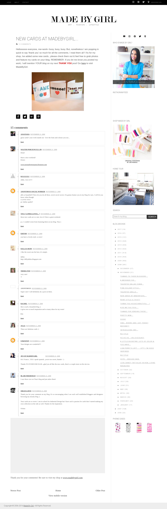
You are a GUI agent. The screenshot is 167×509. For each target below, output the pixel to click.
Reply (22, 142)
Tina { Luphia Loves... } (30, 214)
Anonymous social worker (33, 191)
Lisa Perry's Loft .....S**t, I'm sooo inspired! (137, 349)
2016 (119, 233)
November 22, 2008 (52, 356)
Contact (25, 2)
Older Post (100, 490)
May (122, 389)
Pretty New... (126, 315)
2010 (119, 257)
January (124, 405)
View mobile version (58, 495)
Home (9, 2)
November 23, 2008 (43, 376)
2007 (119, 409)
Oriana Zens (26, 391)
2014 (119, 241)
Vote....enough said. (130, 359)
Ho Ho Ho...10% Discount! (132, 338)
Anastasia (25, 134)
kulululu (25, 176)
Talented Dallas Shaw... (132, 284)
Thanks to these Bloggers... (134, 276)
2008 (119, 264)
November (125, 272)
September (125, 374)
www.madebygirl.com (73, 477)
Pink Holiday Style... (130, 288)
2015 (119, 237)
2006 (119, 413)
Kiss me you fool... (129, 307)
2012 (119, 249)
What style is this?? (130, 300)
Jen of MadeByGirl (29, 356)
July (122, 381)
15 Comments (25, 44)
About (16, 2)
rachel (24, 304)
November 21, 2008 (37, 134)
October (124, 370)
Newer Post (15, 490)
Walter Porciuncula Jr (31, 149)
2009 (119, 261)
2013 (119, 245)
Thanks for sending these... (133, 311)
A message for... (128, 280)
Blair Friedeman (28, 376)
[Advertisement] (132, 452)
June (122, 385)
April (122, 393)
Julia (23, 326)
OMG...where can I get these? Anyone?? (134, 324)
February (124, 401)
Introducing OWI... (129, 330)
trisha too (25, 271)
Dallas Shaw (26, 249)
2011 (119, 253)
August (123, 377)
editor (24, 234)
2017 (119, 229)
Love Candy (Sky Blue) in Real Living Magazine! (137, 364)
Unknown (25, 341)
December (124, 268)
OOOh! (123, 319)
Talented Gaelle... (129, 292)
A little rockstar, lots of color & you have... (137, 343)
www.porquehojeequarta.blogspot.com (34, 165)
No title (124, 334)
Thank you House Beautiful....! (135, 304)
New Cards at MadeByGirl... (133, 296)
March (123, 397)
